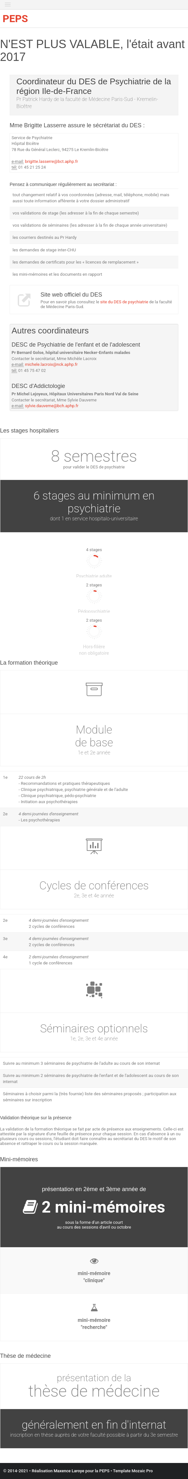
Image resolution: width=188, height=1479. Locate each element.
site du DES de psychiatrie (124, 301)
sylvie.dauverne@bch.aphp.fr (52, 405)
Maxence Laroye (69, 1470)
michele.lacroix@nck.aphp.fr (51, 364)
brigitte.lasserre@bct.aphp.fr (51, 161)
